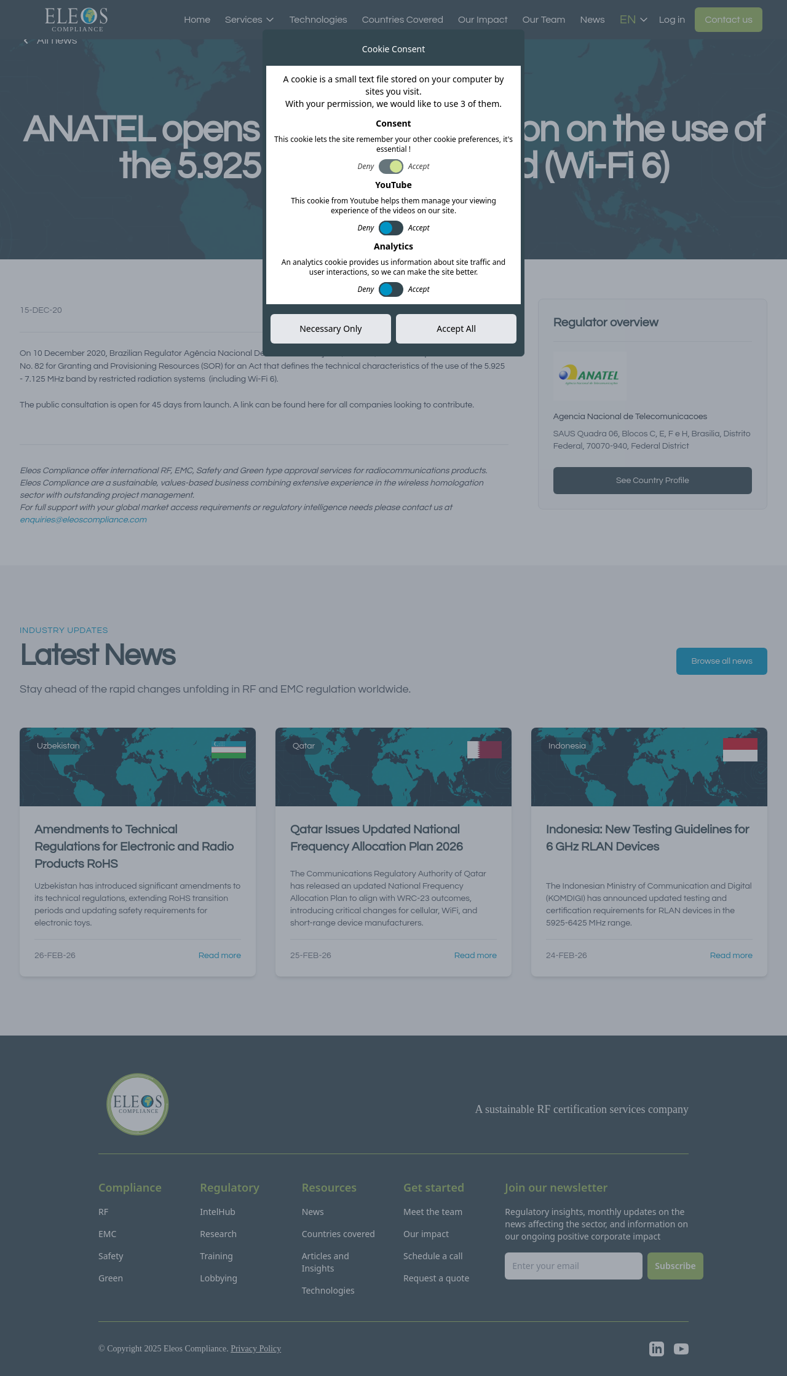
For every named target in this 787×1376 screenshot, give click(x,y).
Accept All (456, 328)
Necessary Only (330, 328)
